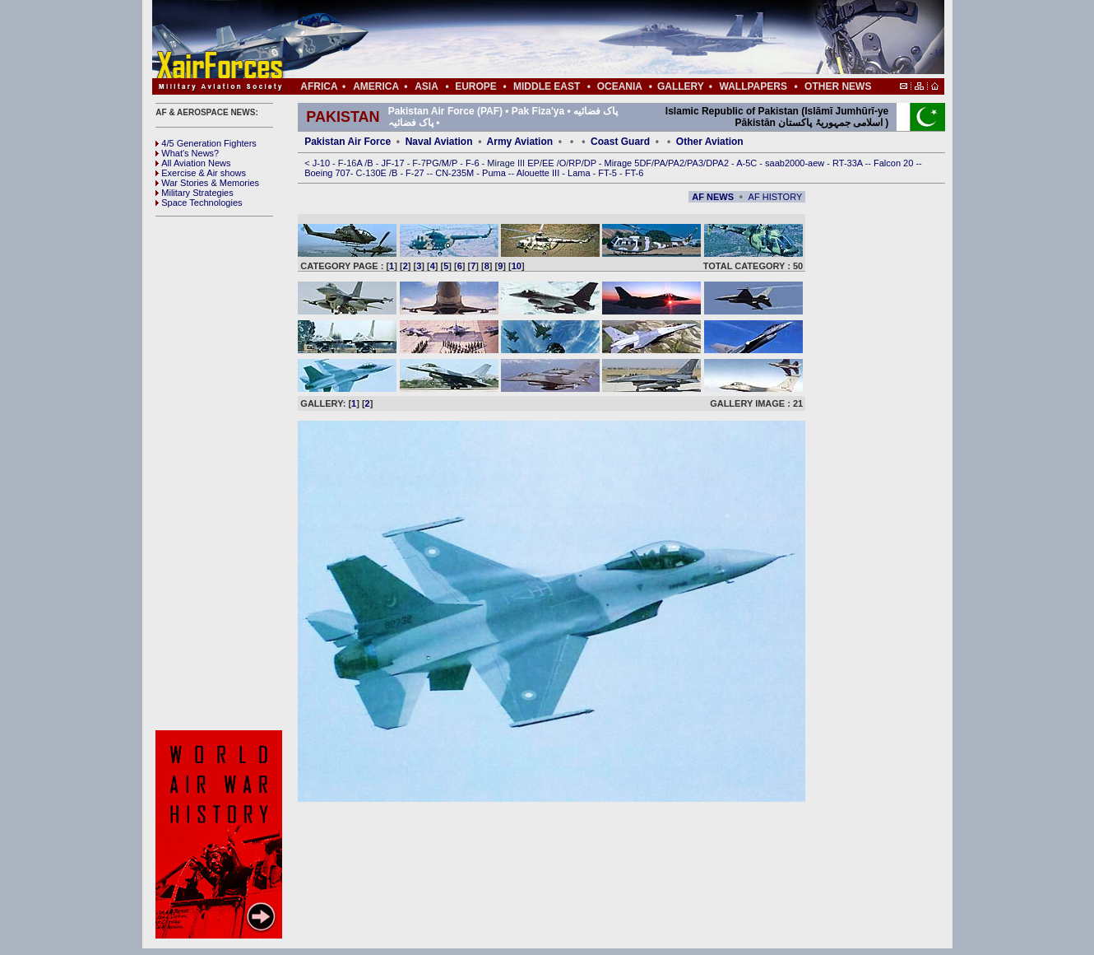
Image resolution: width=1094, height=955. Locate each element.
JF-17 (393, 163)
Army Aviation (520, 141)
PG (432, 163)
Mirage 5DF (628, 163)
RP (574, 163)
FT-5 (608, 173)
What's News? (187, 153)
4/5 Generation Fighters (207, 143)
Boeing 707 (327, 173)
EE (549, 163)
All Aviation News (192, 163)
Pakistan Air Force (347, 141)
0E (382, 173)
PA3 (695, 163)
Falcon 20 (895, 163)
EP (532, 163)
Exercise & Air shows (200, 173)
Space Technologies (198, 202)
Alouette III (540, 173)
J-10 (322, 163)
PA (659, 163)
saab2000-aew (796, 163)
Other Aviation (710, 141)
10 (517, 266)
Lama (580, 173)
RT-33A (848, 163)
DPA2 (718, 163)
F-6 (474, 163)
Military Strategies (194, 193)
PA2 (676, 163)
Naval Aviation (439, 141)
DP (591, 163)
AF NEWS (713, 197)
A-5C (747, 163)
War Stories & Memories (207, 183)
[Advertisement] (597, 39)
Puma (495, 173)
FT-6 (634, 173)
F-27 (416, 173)
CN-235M (455, 173)
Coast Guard (620, 141)
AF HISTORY (776, 197)
